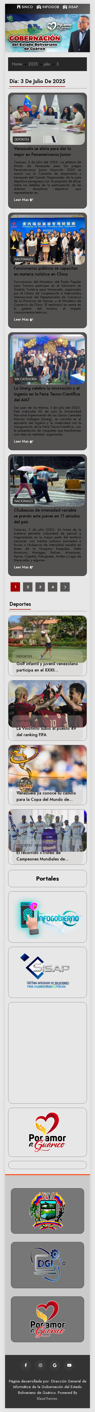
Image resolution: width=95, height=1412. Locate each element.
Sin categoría (25, 379)
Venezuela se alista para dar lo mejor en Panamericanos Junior (42, 151)
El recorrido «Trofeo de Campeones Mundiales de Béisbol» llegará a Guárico (41, 858)
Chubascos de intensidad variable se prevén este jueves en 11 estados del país (47, 516)
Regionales (44, 845)
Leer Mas (23, 199)
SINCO (25, 6)
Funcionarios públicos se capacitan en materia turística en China (46, 271)
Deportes (24, 656)
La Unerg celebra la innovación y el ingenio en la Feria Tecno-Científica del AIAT (47, 394)
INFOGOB (48, 6)
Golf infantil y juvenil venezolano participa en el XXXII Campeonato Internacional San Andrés (47, 673)
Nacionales (23, 259)
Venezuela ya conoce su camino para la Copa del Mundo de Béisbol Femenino (46, 799)
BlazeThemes (47, 1398)
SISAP (70, 6)
